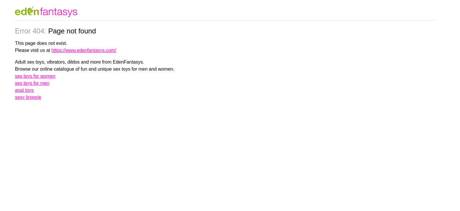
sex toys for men (32, 83)
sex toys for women (35, 76)
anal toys (24, 90)
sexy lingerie (28, 97)
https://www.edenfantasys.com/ (84, 50)
